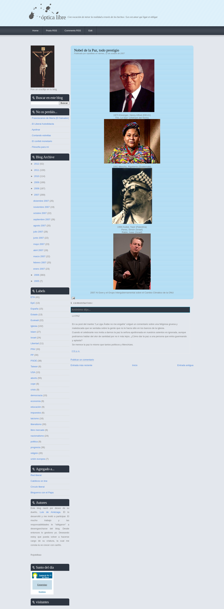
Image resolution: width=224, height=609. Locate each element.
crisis (33, 389)
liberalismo (36, 424)
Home (35, 30)
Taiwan (34, 366)
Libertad (35, 343)
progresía (35, 447)
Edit (90, 30)
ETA (33, 297)
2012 (37, 163)
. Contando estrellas (41, 135)
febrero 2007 (40, 262)
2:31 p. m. (76, 351)
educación (36, 407)
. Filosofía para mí (40, 147)
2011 (37, 170)
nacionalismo (37, 435)
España (34, 308)
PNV (33, 349)
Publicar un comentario (82, 359)
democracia (36, 395)
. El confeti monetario (41, 141)
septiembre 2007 (42, 219)
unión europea (38, 459)
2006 (37, 275)
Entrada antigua (185, 365)
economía (36, 401)
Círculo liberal (38, 486)
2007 (37, 194)
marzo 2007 (39, 256)
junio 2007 (39, 237)
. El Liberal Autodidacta (42, 124)
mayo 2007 (39, 244)
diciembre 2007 (41, 201)
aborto (34, 378)
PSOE (34, 360)
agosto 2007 (39, 225)
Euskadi (35, 320)
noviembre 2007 (41, 207)
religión (34, 453)
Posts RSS (51, 30)
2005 (37, 281)
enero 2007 (39, 268)
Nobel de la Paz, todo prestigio (96, 50)
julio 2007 (38, 231)
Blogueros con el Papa (42, 492)
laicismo (35, 418)
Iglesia (34, 326)
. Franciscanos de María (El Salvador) (50, 118)
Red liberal (36, 475)
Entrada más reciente (81, 365)
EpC (33, 303)
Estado (34, 314)
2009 (37, 182)
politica (34, 441)
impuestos (36, 412)
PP (32, 355)
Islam (33, 331)
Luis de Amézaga (50, 512)
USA (33, 372)
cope (33, 383)
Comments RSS (73, 30)
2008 (37, 188)
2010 (37, 176)
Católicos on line (39, 481)
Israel (33, 337)
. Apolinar (35, 129)
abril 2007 (38, 250)
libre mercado (38, 430)
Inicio (134, 365)
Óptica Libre (53, 17)
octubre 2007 (40, 213)
